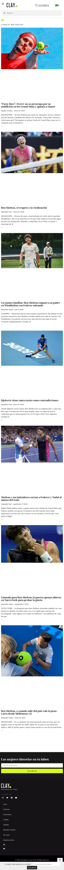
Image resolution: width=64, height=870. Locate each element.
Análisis (6, 820)
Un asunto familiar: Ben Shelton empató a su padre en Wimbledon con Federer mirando (30, 304)
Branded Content (9, 830)
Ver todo (6, 835)
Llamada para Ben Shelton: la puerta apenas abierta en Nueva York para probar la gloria (31, 599)
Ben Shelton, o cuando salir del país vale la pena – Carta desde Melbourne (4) (29, 712)
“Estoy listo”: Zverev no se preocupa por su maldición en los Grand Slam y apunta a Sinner (28, 105)
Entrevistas (7, 814)
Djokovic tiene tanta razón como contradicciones (29, 400)
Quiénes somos (8, 840)
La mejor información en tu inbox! (18, 864)
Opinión (6, 825)
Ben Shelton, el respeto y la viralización (24, 208)
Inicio (5, 804)
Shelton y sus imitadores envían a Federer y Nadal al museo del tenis (31, 498)
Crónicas (6, 809)
